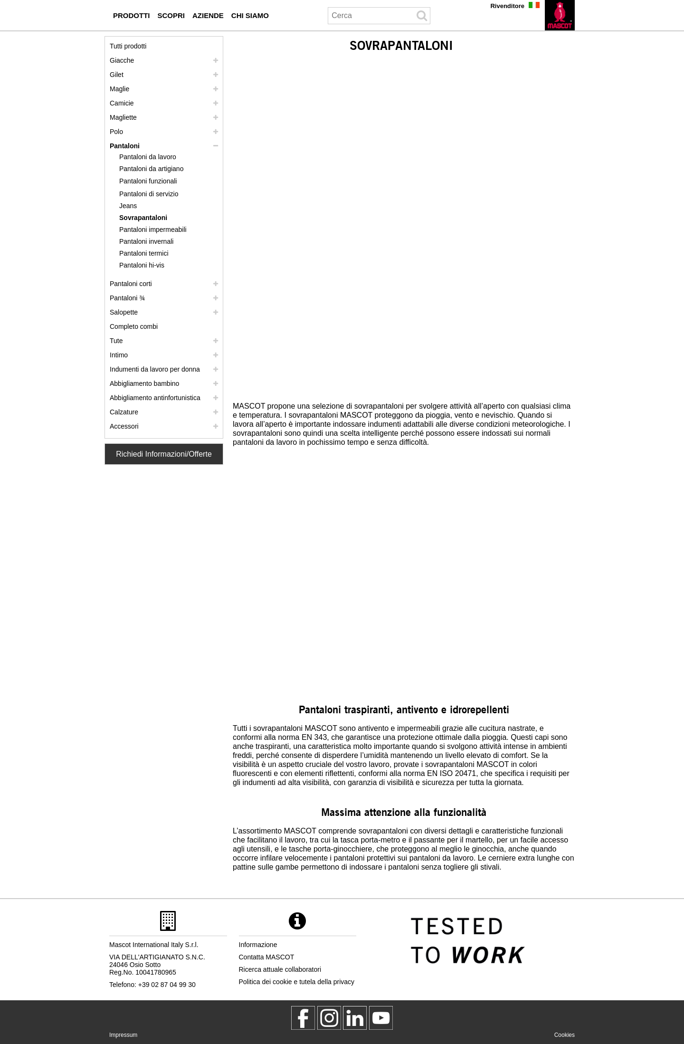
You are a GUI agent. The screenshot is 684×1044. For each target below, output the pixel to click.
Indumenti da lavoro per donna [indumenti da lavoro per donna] (155, 369)
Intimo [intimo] (119, 355)
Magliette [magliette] (123, 117)
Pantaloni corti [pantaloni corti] (131, 283)
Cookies (564, 1035)
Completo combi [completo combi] (134, 326)
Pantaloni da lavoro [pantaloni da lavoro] (147, 157)
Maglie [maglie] (119, 89)
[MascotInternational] (381, 1018)
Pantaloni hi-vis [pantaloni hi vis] (141, 265)
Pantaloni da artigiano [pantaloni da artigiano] (151, 168)
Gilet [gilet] (117, 74)
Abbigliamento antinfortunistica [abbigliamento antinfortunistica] (155, 398)
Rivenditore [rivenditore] (507, 6)
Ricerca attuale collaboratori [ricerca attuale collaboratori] (280, 969)
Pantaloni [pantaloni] (125, 146)
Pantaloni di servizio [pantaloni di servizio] (149, 194)
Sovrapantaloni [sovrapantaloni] (143, 217)
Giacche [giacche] (122, 60)
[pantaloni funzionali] (153, 181)
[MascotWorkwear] (303, 1018)
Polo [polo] (116, 131)
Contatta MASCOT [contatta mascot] (266, 957)
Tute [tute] (116, 341)
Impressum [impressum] (123, 1035)
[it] (560, 15)
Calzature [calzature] (124, 412)
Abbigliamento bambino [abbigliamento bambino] (144, 383)
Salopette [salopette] (124, 312)
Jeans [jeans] (128, 206)
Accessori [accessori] (124, 426)
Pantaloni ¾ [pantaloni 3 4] (127, 298)
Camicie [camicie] (122, 103)
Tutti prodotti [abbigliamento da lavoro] (128, 46)
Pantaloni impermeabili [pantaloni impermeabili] (153, 229)
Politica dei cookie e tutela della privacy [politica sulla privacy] (297, 982)
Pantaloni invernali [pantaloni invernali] (146, 241)
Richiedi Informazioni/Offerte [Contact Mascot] (164, 454)
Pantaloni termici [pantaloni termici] (144, 253)
